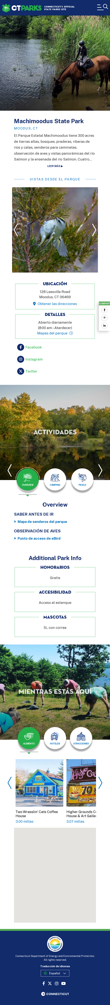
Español (54, 973)
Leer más (53, 166)
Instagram (34, 359)
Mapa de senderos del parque (42, 522)
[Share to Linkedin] (104, 326)
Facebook (33, 347)
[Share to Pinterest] (104, 318)
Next (94, 230)
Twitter (31, 371)
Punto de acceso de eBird (39, 538)
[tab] (28, 479)
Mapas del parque (52, 333)
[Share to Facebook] (104, 310)
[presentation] (27, 481)
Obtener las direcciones (57, 304)
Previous (16, 230)
